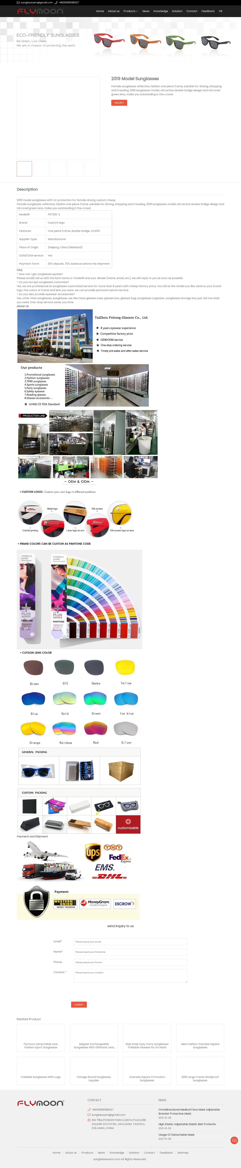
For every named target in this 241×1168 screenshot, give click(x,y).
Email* (58, 941)
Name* (58, 952)
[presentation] (79, 992)
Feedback (208, 11)
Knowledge (160, 11)
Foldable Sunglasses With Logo (41, 1077)
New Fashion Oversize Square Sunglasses (200, 1045)
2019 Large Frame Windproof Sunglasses (200, 1078)
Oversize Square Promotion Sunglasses (147, 1078)
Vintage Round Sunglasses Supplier (94, 1078)
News (145, 11)
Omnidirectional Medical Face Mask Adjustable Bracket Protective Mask (189, 1112)
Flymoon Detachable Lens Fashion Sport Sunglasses (41, 1045)
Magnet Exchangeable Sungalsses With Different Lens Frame (94, 1045)
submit (79, 1004)
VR (220, 11)
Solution (177, 11)
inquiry (119, 102)
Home (100, 11)
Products (129, 11)
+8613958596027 (69, 2)
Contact (191, 11)
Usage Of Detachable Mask (176, 1135)
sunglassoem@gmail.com (37, 2)
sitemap (183, 1153)
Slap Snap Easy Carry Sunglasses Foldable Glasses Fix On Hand (147, 1045)
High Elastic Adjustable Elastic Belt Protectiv (187, 1124)
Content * (60, 972)
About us (113, 11)
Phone (58, 962)
